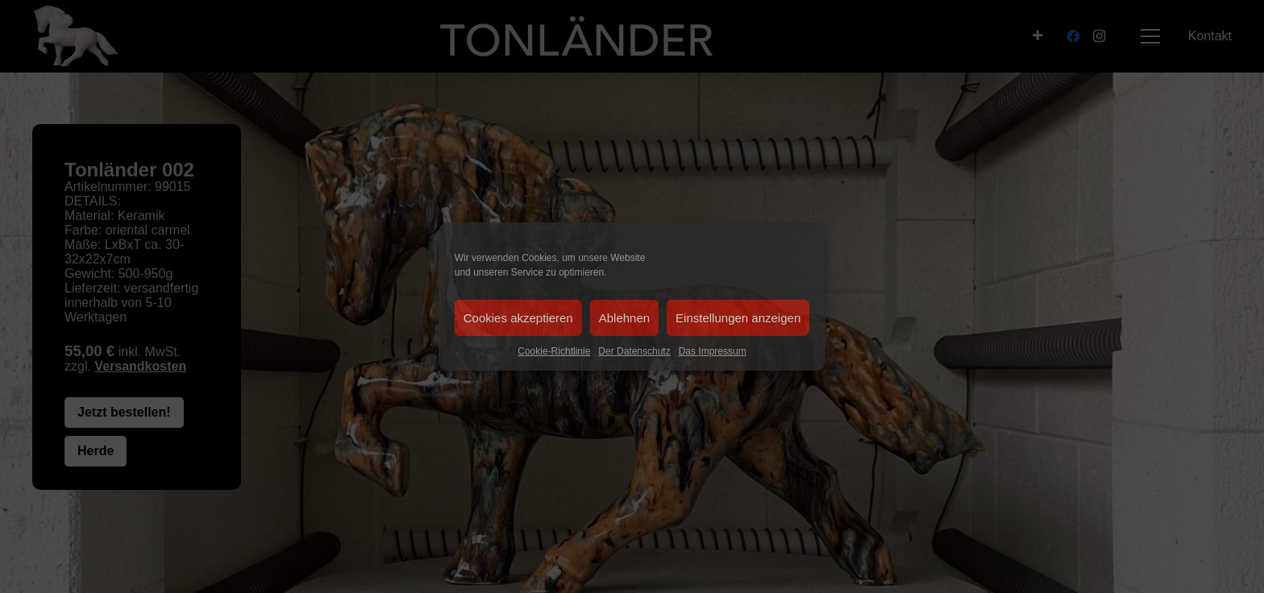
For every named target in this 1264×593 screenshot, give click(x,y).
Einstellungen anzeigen (738, 318)
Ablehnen (624, 318)
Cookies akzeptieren (518, 318)
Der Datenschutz (634, 351)
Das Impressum (712, 351)
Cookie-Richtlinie (554, 351)
